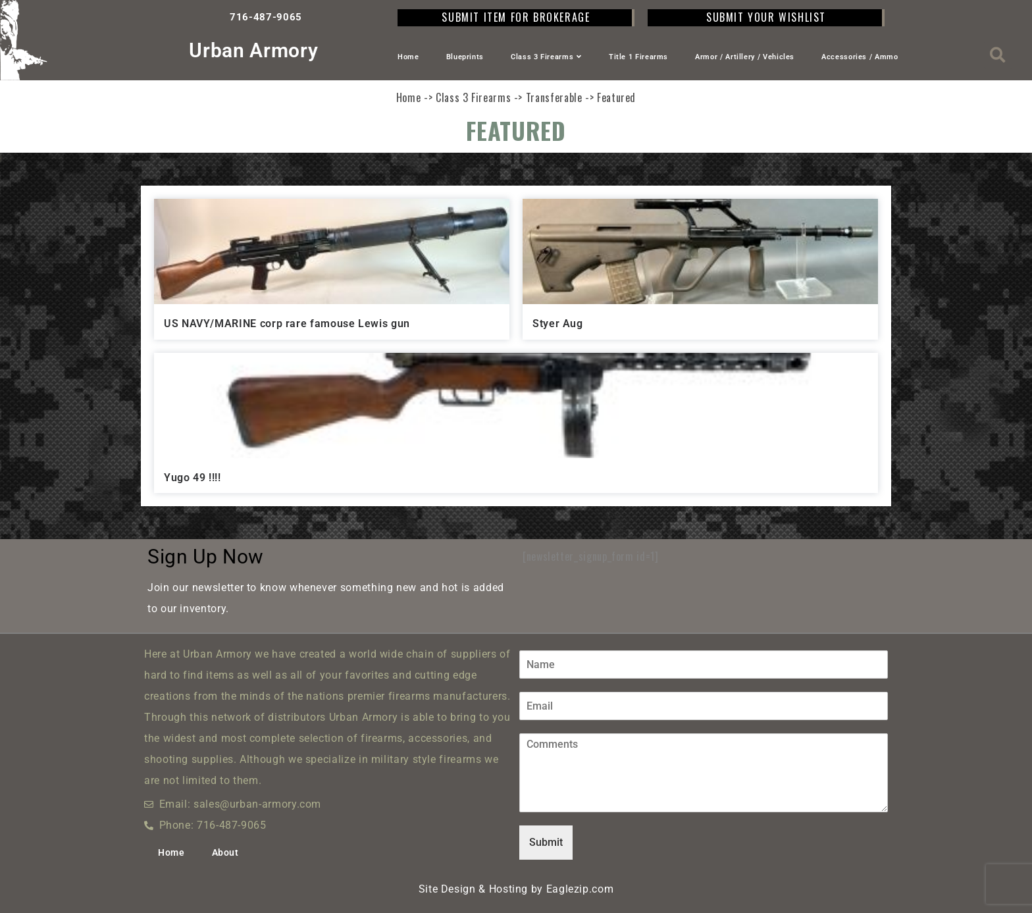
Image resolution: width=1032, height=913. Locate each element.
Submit (546, 842)
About (225, 852)
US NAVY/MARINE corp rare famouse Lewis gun (287, 323)
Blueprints (465, 57)
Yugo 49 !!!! (192, 477)
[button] (998, 55)
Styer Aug (557, 323)
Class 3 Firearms (546, 57)
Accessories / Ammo (859, 57)
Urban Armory (253, 50)
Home (408, 57)
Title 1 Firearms (638, 57)
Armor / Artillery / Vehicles (744, 57)
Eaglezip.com (580, 889)
